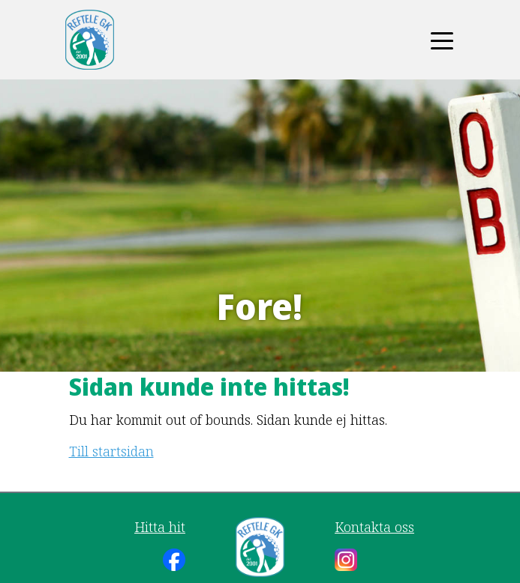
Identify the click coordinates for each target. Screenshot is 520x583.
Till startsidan (111, 451)
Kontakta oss (374, 527)
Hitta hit (159, 527)
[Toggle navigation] (442, 39)
